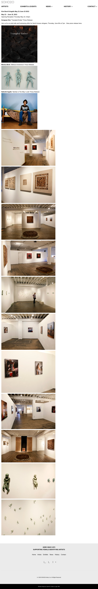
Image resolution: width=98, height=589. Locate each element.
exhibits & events (28, 6)
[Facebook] (89, 1)
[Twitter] (92, 1)
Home (34, 554)
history (67, 6)
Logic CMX (57, 586)
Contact (63, 554)
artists (4, 6)
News (51, 554)
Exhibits (45, 554)
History (57, 554)
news (48, 6)
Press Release (28, 20)
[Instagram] (95, 1)
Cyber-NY (48, 586)
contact (91, 6)
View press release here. (74, 23)
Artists (39, 554)
